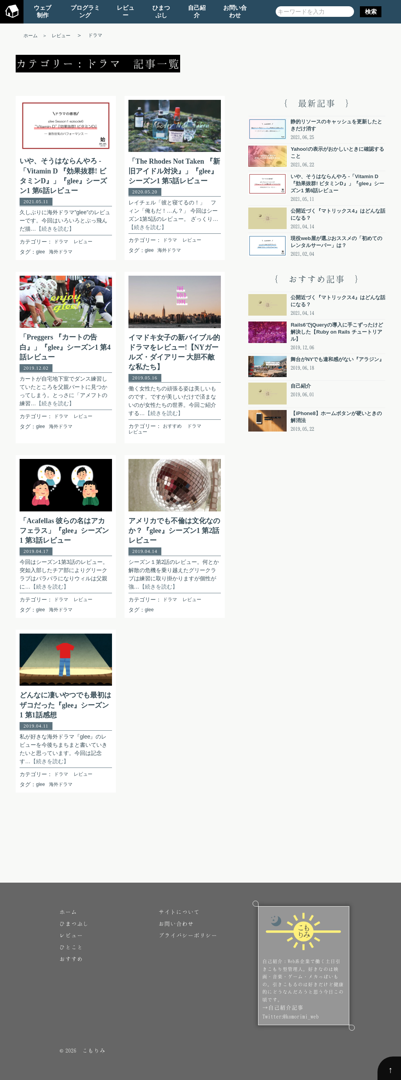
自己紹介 (197, 11)
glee (40, 252)
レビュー (125, 11)
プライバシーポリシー (188, 935)
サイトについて (179, 912)
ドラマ (61, 241)
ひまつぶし (161, 11)
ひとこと (71, 947)
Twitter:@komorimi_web (290, 1016)
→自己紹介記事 (282, 1007)
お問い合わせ (235, 11)
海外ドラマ (60, 252)
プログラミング (85, 11)
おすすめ (172, 426)
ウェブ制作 (42, 11)
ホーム (68, 912)
